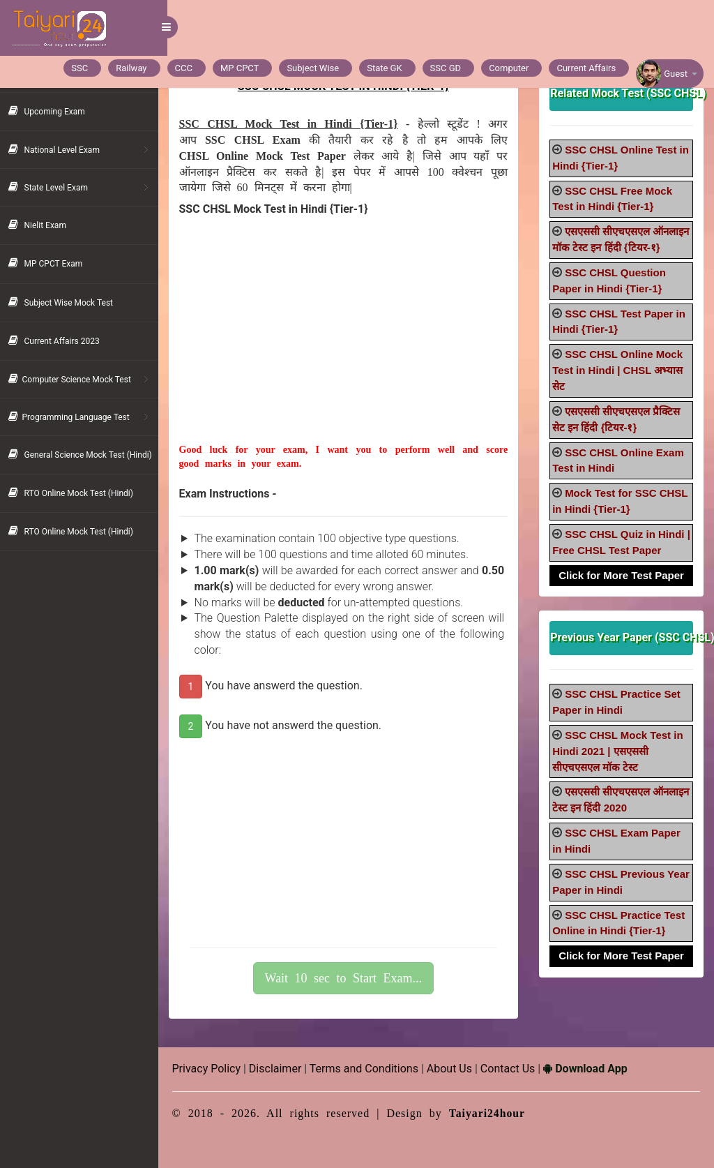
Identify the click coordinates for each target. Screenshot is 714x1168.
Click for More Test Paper (622, 591)
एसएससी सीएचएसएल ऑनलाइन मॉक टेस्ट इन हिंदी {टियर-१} (610, 247)
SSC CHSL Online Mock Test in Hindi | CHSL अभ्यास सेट (621, 386)
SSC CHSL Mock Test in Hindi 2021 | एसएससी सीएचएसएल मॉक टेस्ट (621, 767)
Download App (595, 1068)
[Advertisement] (349, 345)
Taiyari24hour (497, 1113)
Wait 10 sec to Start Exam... (350, 978)
